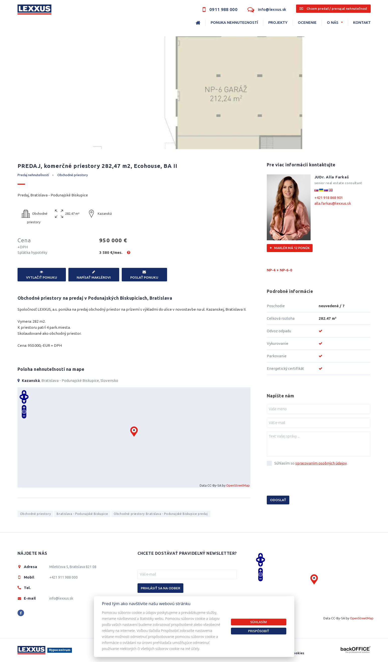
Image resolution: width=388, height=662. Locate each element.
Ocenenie (307, 22)
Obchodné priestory (72, 175)
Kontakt (362, 22)
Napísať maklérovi (94, 275)
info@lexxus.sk (272, 9)
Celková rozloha (281, 318)
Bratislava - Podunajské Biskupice (82, 513)
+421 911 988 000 (63, 577)
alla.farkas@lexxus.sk (332, 203)
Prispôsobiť (258, 631)
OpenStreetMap (238, 485)
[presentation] (305, 482)
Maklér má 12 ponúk (290, 248)
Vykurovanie (277, 343)
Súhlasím (258, 622)
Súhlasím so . (310, 463)
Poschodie (276, 306)
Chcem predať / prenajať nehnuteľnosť (333, 9)
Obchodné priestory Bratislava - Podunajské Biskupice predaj (161, 513)
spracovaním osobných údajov (321, 463)
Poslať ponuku (144, 275)
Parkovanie (277, 356)
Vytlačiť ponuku (41, 275)
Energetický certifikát (285, 368)
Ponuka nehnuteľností (234, 22)
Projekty (278, 22)
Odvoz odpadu (279, 331)
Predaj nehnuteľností (33, 175)
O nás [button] (332, 22)
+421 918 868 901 (328, 197)
